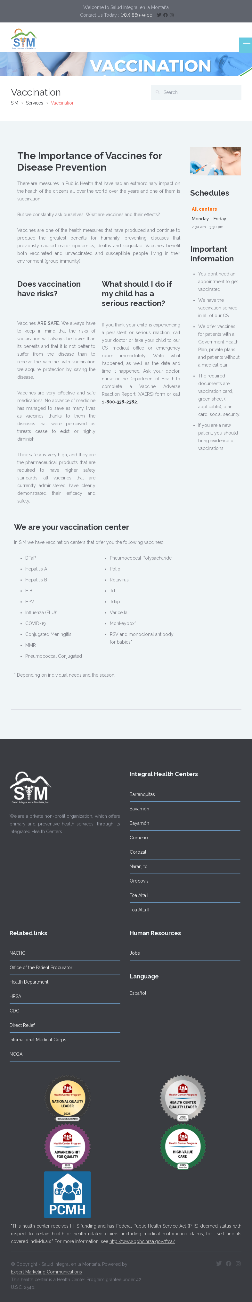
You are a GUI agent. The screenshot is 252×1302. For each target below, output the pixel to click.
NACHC (15, 953)
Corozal (135, 852)
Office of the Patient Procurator (38, 967)
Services (34, 103)
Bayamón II (138, 823)
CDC (12, 1010)
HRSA (13, 996)
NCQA (13, 1054)
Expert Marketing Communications (46, 1269)
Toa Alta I (136, 895)
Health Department (26, 982)
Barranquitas (140, 794)
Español (135, 993)
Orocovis (136, 880)
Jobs (132, 953)
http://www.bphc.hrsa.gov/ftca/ (142, 1239)
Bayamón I (138, 808)
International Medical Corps (35, 1039)
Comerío (136, 837)
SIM (14, 103)
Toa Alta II (137, 909)
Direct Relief (19, 1025)
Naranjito (136, 866)
